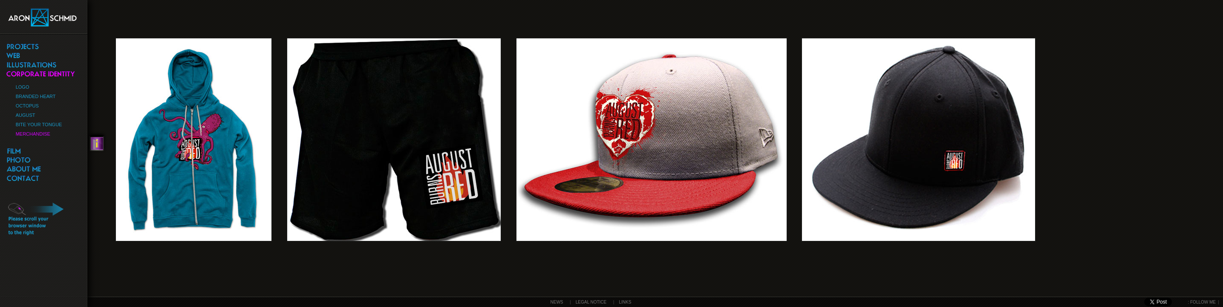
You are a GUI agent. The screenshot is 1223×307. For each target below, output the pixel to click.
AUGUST (25, 115)
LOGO (22, 87)
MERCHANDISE (33, 133)
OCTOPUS (27, 105)
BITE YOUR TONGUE (39, 124)
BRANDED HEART (36, 96)
